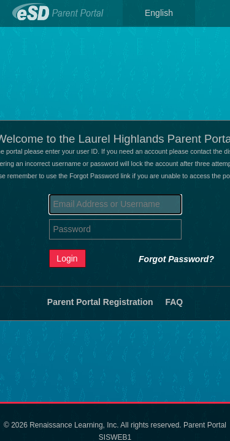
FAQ (174, 302)
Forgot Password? (176, 259)
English (159, 13)
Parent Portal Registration (100, 302)
